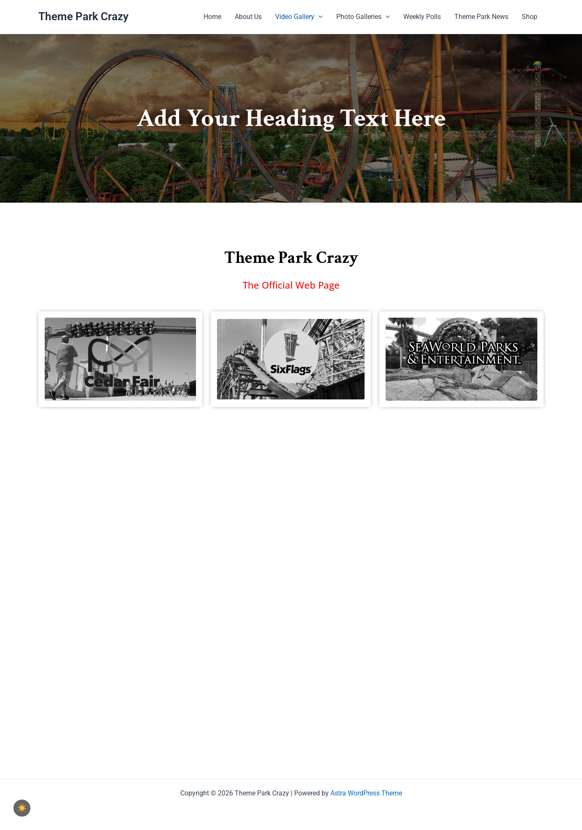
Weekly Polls (422, 17)
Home (212, 17)
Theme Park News (481, 17)
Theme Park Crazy (83, 16)
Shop (529, 17)
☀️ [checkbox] (22, 808)
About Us (248, 17)
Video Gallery (299, 17)
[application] (318, 17)
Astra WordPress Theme (366, 793)
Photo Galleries (363, 17)
